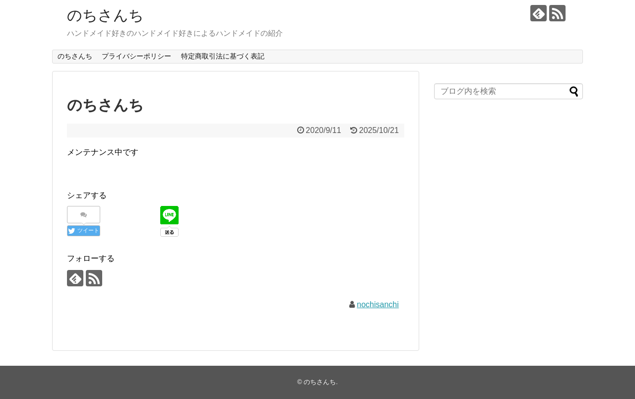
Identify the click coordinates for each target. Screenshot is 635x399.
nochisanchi (378, 304)
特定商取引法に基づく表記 (222, 56)
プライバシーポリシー (136, 56)
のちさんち (105, 15)
